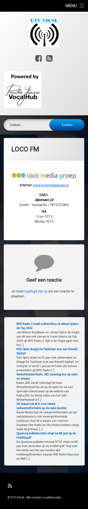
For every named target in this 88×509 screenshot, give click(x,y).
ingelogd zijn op (35, 332)
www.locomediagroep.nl (51, 121)
